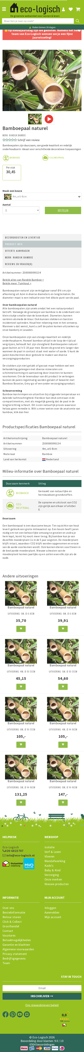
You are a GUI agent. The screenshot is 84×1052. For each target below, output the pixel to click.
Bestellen (63, 210)
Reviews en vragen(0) (18, 264)
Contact (8, 931)
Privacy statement (15, 954)
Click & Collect (12, 922)
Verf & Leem (53, 852)
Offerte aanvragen (17, 250)
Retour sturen (12, 917)
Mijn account (53, 917)
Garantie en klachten (16, 945)
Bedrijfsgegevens (14, 958)
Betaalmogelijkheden (17, 940)
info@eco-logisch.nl (19, 855)
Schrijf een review (29, 140)
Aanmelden (52, 912)
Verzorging (52, 875)
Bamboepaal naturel (21, 607)
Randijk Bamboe (17, 135)
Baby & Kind (53, 870)
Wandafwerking (55, 861)
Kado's (49, 866)
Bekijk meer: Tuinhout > (17, 283)
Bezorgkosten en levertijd (22, 237)
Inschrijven (42, 996)
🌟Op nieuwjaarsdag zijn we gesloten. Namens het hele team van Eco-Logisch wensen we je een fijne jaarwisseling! (42, 33)
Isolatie (49, 847)
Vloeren (49, 856)
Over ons (8, 908)
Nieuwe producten (57, 884)
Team (6, 963)
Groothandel (11, 926)
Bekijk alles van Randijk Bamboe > (23, 279)
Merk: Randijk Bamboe (19, 257)
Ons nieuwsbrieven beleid (42, 1005)
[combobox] (42, 196)
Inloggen (50, 908)
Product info (14, 244)
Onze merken (53, 879)
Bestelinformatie (14, 912)
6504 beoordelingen (42, 1044)
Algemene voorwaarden (18, 949)
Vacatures (9, 935)
